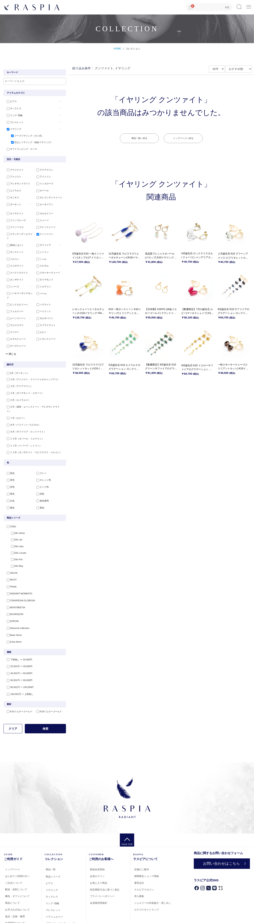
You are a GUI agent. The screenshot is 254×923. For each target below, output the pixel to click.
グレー (40, 453)
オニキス (12, 196)
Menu (249, 5)
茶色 (9, 459)
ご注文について (13, 858)
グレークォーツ (44, 225)
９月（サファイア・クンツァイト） (25, 412)
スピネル (41, 258)
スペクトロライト (16, 265)
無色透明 (41, 479)
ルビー (40, 318)
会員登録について (15, 898)
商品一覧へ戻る (139, 138)
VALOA (11, 551)
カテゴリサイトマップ (146, 885)
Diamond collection (17, 605)
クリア (13, 704)
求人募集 (139, 872)
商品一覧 (51, 845)
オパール (41, 189)
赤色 (9, 466)
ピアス (11, 101)
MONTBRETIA (15, 585)
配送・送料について (16, 865)
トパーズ (12, 278)
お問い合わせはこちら (221, 839)
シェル (40, 252)
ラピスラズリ (14, 311)
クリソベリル (14, 225)
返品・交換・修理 (15, 892)
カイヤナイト (14, 212)
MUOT (10, 558)
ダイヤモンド (43, 271)
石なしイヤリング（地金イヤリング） (29, 141)
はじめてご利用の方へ (17, 851)
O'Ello (10, 505)
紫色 (9, 486)
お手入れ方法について (17, 885)
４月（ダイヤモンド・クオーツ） (24, 378)
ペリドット (42, 298)
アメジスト (13, 176)
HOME (117, 48)
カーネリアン (43, 202)
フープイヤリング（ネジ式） (25, 134)
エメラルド (13, 189)
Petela (10, 565)
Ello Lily (14, 518)
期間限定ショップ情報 (146, 852)
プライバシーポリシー (102, 872)
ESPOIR (11, 598)
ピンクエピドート (16, 291)
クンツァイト (43, 232)
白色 (9, 479)
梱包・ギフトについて (17, 872)
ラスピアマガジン (144, 865)
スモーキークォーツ (47, 265)
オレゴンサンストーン (48, 196)
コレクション (133, 48)
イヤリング (13, 128)
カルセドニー (43, 212)
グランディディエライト (20, 232)
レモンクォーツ (44, 325)
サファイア (42, 238)
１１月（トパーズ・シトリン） (23, 425)
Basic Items (13, 611)
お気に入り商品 (98, 858)
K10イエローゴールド (18, 687)
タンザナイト (14, 271)
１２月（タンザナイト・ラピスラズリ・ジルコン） (33, 432)
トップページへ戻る (183, 138)
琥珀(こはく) (14, 238)
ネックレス (13, 108)
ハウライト (42, 291)
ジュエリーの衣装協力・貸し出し (152, 878)
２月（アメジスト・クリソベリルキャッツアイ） (32, 365)
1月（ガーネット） (17, 358)
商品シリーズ (53, 852)
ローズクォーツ (15, 331)
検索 (45, 704)
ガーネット (13, 202)
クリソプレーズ (15, 218)
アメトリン (42, 176)
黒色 (9, 453)
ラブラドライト (44, 311)
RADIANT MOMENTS (18, 571)
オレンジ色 (42, 459)
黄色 (39, 486)
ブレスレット (14, 121)
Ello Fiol (14, 538)
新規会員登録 (97, 845)
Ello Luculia (16, 532)
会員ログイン (97, 852)
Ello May (15, 545)
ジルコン (12, 252)
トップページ (12, 845)
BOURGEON (14, 591)
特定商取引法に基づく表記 (104, 865)
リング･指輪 (13, 114)
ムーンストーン (15, 305)
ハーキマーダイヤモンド (20, 285)
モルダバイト (43, 305)
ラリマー (12, 318)
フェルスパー (14, 298)
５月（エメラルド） (17, 385)
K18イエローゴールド (48, 687)
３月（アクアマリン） (18, 372)
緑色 (39, 473)
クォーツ (41, 218)
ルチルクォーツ (15, 325)
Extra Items (13, 618)
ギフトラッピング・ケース (21, 148)
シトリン (41, 245)
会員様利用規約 (98, 878)
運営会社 (139, 858)
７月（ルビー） (15, 399)
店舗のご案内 (141, 845)
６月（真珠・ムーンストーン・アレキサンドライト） (34, 392)
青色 (9, 473)
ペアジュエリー (54, 892)
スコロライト (14, 258)
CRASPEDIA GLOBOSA (19, 578)
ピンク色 (41, 466)
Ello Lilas (15, 525)
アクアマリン (43, 169)
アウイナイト (14, 169)
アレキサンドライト (17, 182)
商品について (12, 878)
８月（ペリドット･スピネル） (22, 405)
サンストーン (14, 245)
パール (40, 285)
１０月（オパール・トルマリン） (24, 418)
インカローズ (43, 182)
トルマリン (42, 278)
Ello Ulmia (15, 512)
